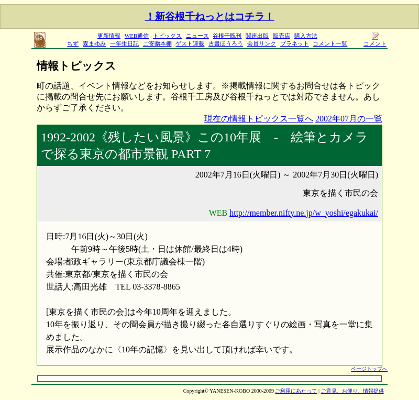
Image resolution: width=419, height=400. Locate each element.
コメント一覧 (330, 43)
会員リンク (261, 43)
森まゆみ (94, 43)
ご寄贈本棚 (157, 43)
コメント (375, 41)
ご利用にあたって (296, 391)
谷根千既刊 (227, 35)
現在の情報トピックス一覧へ (258, 118)
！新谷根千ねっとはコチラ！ (209, 16)
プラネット (294, 43)
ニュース (197, 35)
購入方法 (305, 35)
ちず (73, 43)
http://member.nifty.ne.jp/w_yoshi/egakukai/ (303, 212)
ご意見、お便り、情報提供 (352, 391)
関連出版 (257, 35)
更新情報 (108, 35)
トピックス (167, 35)
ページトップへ (369, 369)
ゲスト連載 (189, 43)
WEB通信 (137, 35)
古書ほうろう (225, 43)
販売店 (281, 35)
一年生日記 (124, 43)
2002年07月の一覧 (348, 118)
